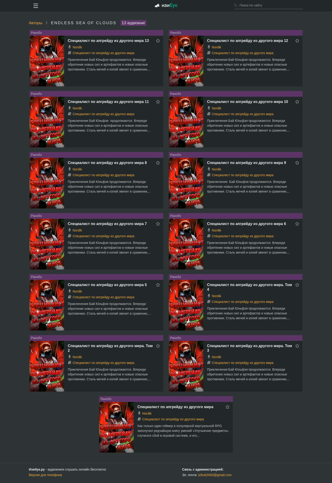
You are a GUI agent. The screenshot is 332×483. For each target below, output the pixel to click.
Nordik (77, 47)
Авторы (35, 23)
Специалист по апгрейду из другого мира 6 (246, 224)
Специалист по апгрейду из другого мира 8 (107, 163)
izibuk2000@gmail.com (215, 475)
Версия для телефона (45, 475)
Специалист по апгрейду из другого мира (103, 53)
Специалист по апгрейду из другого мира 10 (247, 102)
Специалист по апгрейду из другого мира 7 (107, 224)
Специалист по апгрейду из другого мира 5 (107, 285)
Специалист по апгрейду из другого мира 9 (246, 163)
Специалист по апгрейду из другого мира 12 (247, 41)
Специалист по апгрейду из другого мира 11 (108, 102)
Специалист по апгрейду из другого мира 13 (108, 41)
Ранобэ (36, 33)
